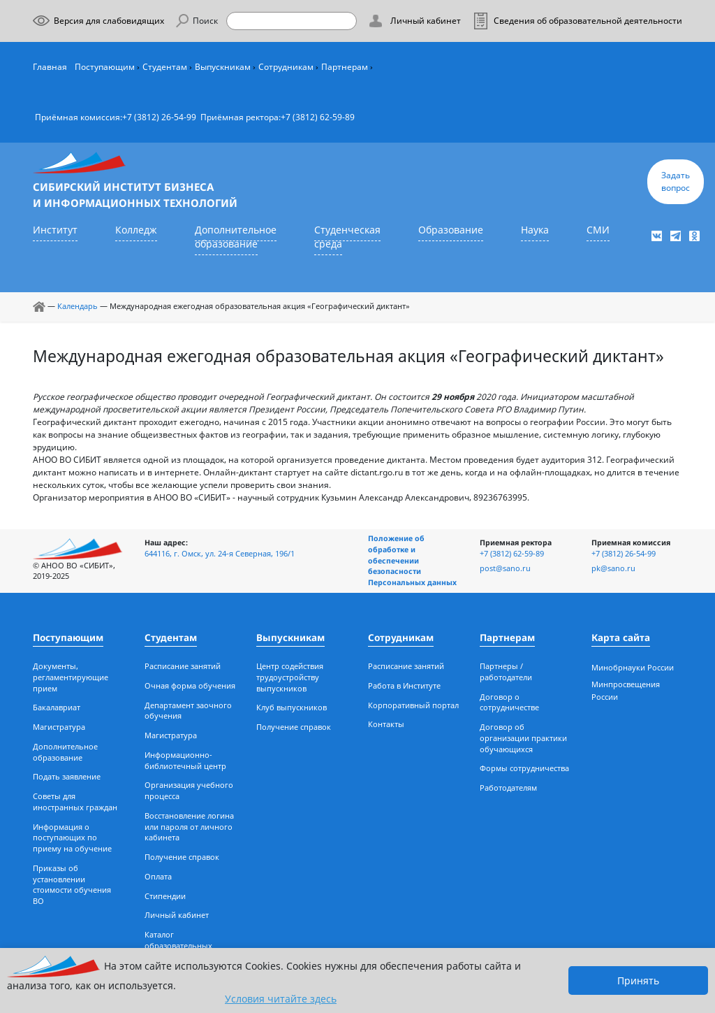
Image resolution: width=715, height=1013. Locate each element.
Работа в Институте (404, 686)
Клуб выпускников (291, 707)
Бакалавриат (56, 707)
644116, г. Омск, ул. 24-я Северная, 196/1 (220, 554)
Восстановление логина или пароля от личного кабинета (189, 827)
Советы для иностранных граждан (75, 801)
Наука (535, 230)
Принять (638, 980)
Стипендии (165, 896)
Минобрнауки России (632, 668)
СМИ (598, 230)
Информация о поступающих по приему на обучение (72, 838)
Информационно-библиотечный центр (185, 760)
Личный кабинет (177, 915)
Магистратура (59, 727)
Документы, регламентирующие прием (70, 677)
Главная (50, 67)
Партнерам (344, 67)
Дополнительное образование (236, 237)
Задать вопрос (675, 181)
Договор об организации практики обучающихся (523, 738)
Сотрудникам (286, 67)
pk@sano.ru (613, 568)
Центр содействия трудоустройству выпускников (289, 677)
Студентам (164, 67)
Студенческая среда (347, 237)
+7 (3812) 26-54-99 (159, 117)
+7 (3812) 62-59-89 (318, 117)
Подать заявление (67, 777)
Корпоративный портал (413, 705)
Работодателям (508, 788)
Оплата (158, 877)
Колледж (136, 230)
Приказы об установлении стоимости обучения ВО (72, 884)
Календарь (77, 306)
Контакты (386, 724)
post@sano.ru (505, 568)
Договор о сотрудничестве (509, 702)
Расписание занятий (183, 666)
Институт (55, 230)
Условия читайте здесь (281, 998)
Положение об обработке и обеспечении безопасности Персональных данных (412, 560)
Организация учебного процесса (189, 790)
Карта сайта (620, 637)
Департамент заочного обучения (188, 711)
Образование (450, 230)
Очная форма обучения (190, 686)
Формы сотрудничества (524, 768)
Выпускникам (223, 67)
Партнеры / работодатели (506, 671)
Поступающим (105, 67)
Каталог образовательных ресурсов (178, 946)
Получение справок (182, 857)
